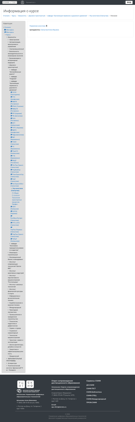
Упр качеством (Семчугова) (98, 16)
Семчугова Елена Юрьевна (50, 30)
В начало (6, 16)
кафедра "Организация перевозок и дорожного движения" (67, 16)
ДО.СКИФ (90, 385)
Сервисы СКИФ (93, 381)
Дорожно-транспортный (37, 16)
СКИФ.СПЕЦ (91, 395)
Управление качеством (37, 26)
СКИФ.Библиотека (94, 392)
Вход (129, 2)
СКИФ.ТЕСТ (91, 388)
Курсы (14, 16)
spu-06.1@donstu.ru (59, 407)
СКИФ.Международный (96, 399)
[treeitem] (13, 198)
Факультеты (22, 16)
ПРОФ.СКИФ (91, 402)
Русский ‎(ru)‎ (30, 2)
